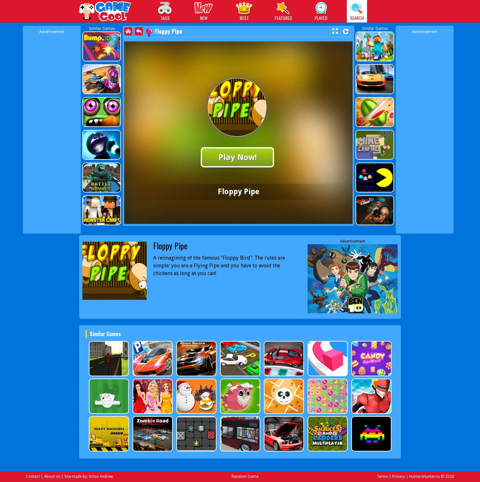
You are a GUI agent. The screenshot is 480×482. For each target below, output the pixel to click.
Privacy (398, 476)
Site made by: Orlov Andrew (88, 476)
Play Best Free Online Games (105, 12)
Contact (33, 476)
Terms (382, 476)
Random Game (245, 476)
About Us (52, 476)
